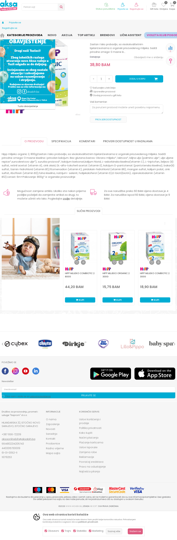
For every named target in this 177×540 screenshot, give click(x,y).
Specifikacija (61, 170)
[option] (80, 295)
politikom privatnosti (88, 521)
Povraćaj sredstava (91, 490)
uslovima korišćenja (40, 424)
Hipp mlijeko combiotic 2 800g (80, 303)
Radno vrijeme (55, 477)
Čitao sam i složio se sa (28, 425)
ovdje (66, 227)
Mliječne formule (71, 34)
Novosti (50, 457)
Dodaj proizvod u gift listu (105, 123)
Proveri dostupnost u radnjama (128, 170)
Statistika (81, 531)
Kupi (80, 328)
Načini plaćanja (88, 466)
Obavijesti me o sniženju (148, 85)
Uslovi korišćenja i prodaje (90, 449)
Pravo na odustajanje (92, 495)
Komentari (87, 170)
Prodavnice (53, 472)
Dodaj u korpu (137, 107)
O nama (51, 448)
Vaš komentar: (98, 130)
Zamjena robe (88, 480)
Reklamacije (86, 485)
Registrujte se (136, 9)
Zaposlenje (53, 452)
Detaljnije (95, 85)
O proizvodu (34, 170)
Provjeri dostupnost (108, 148)
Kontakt (50, 467)
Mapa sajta (53, 481)
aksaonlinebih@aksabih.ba (18, 467)
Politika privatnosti (90, 456)
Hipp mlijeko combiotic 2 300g (155, 303)
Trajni (68, 531)
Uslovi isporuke (88, 476)
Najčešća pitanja (89, 500)
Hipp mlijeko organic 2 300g (116, 303)
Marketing (97, 531)
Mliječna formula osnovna (96, 34)
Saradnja (51, 462)
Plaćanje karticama (91, 471)
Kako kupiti (85, 461)
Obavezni (53, 531)
